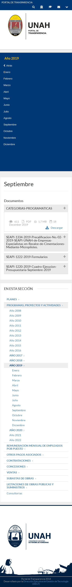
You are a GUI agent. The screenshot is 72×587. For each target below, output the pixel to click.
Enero (6, 72)
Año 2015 (15, 345)
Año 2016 (15, 350)
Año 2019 (15, 365)
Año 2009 (15, 315)
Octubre (7, 131)
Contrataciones (19, 460)
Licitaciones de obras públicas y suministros (30, 486)
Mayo (6, 98)
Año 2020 (15, 430)
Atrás (7, 65)
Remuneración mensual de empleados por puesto (35, 447)
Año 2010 (15, 320)
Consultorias (14, 493)
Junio (6, 104)
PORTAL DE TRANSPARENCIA (17, 2)
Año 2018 (15, 360)
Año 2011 (15, 325)
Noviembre (9, 137)
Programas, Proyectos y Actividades (34, 305)
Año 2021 (15, 435)
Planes (12, 299)
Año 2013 (15, 335)
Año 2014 (15, 340)
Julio (6, 111)
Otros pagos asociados (24, 454)
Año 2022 (15, 440)
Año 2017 (15, 355)
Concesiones (16, 466)
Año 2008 (15, 310)
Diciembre (9, 144)
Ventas (12, 472)
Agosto (7, 118)
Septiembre (9, 124)
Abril (5, 91)
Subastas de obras (20, 478)
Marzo (7, 85)
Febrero (7, 78)
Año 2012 (15, 330)
